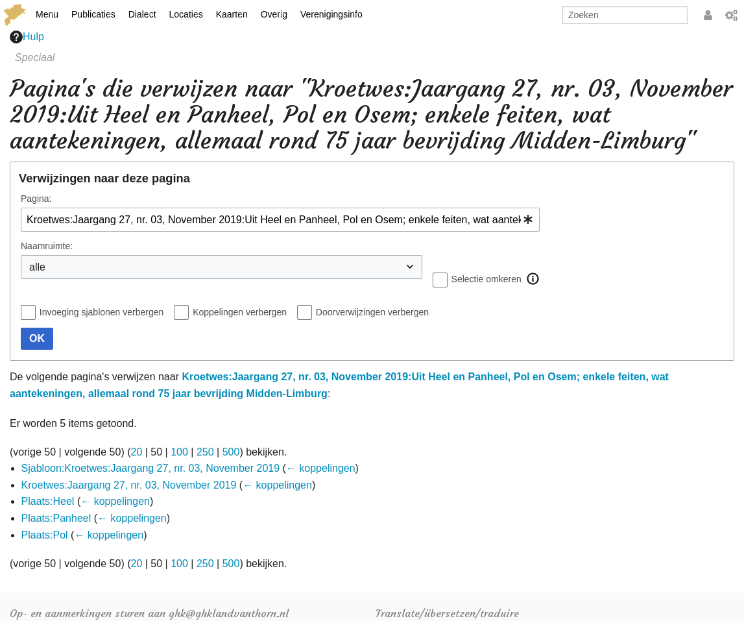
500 (231, 451)
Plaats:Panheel (56, 518)
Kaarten (232, 14)
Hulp (27, 36)
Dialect (142, 14)
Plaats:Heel (48, 501)
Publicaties (93, 14)
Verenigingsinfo (331, 14)
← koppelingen (320, 468)
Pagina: (36, 198)
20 (137, 451)
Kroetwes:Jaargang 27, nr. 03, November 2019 (129, 485)
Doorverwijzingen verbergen (372, 312)
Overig (274, 14)
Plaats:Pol (44, 535)
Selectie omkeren (486, 279)
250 (205, 451)
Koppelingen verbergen (240, 312)
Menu (47, 14)
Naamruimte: (47, 246)
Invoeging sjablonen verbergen (101, 312)
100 (179, 451)
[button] (533, 279)
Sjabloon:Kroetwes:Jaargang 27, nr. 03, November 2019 (150, 468)
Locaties (186, 14)
